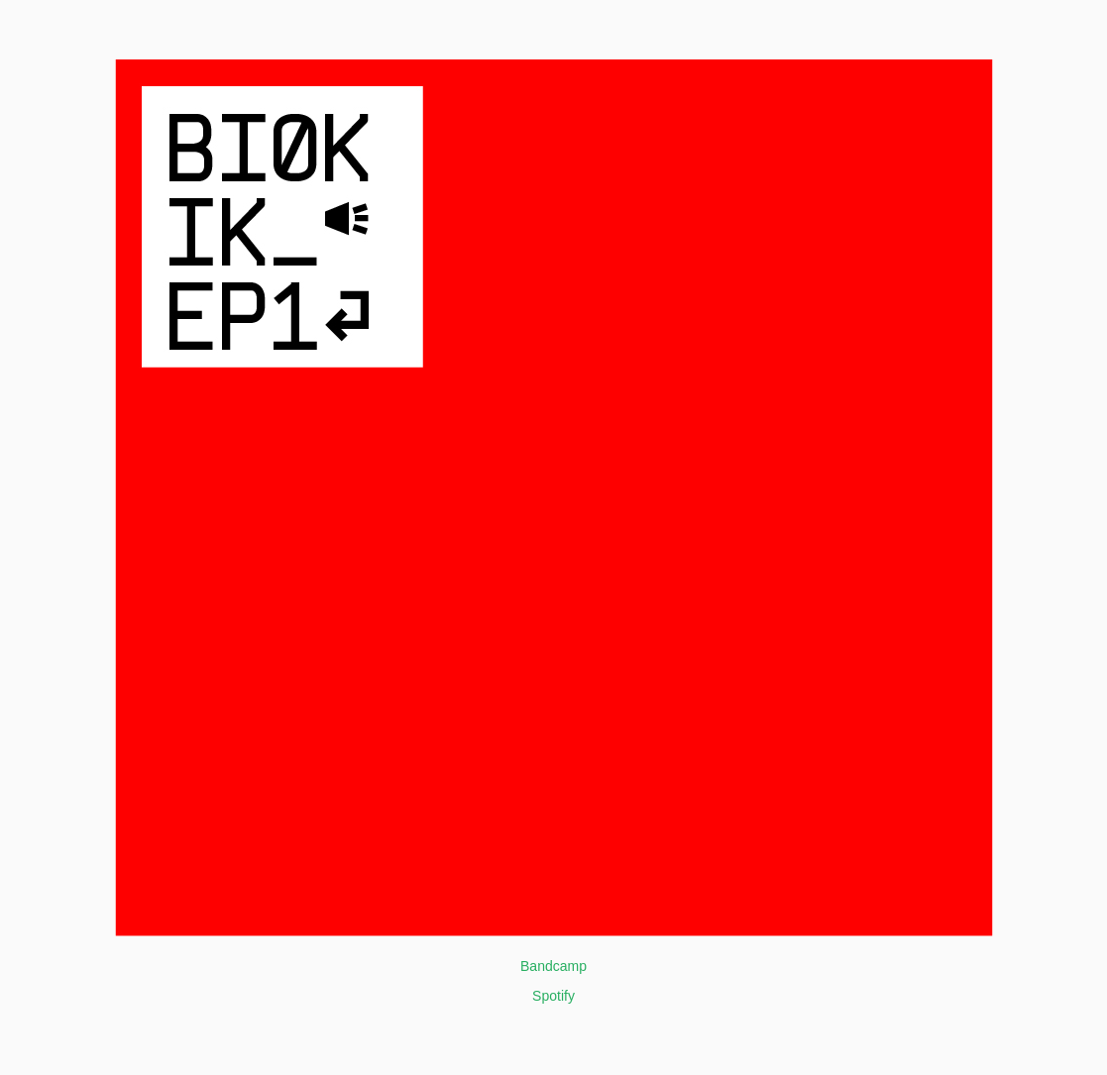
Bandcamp (553, 966)
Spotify (553, 996)
